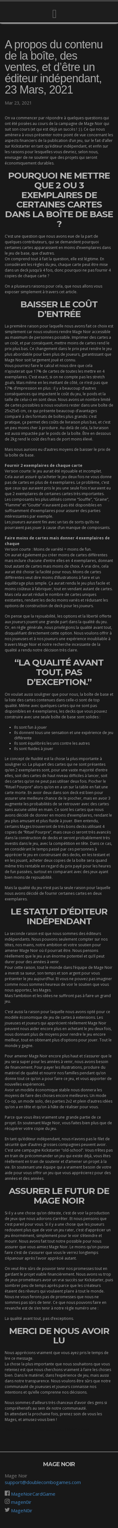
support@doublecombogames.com (43, 1482)
